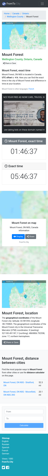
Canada (15, 13)
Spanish (5, 447)
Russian (5, 444)
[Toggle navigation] (42, 3)
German (5, 453)
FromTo (11, 4)
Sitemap (6, 438)
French (31, 89)
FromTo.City (7, 462)
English (5, 441)
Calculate (24, 425)
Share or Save (9, 63)
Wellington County (15, 16)
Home (6, 13)
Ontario (25, 13)
